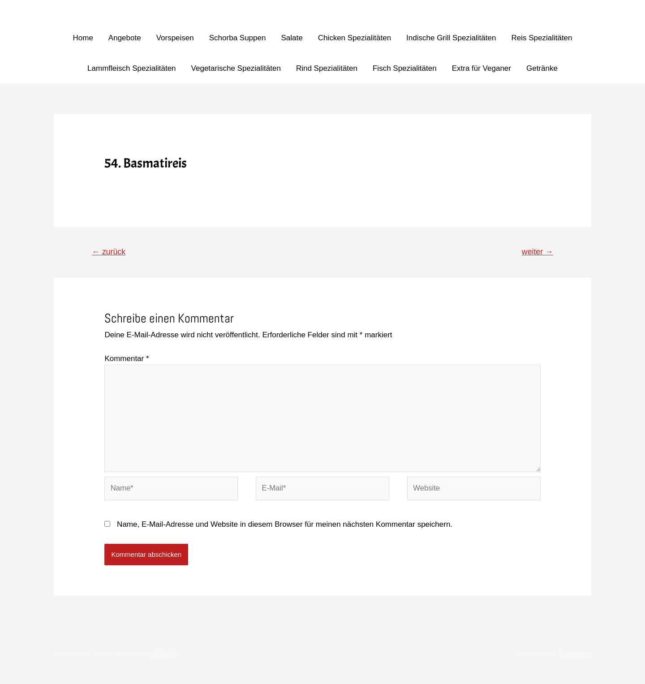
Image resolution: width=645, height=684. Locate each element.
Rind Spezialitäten (326, 68)
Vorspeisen (175, 38)
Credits (163, 657)
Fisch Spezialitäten (405, 68)
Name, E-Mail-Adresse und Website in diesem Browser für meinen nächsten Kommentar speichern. (284, 527)
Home (83, 38)
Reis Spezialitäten (541, 38)
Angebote (124, 38)
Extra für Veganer (481, 68)
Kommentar (126, 359)
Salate (291, 38)
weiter (537, 251)
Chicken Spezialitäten (354, 38)
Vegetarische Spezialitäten (236, 68)
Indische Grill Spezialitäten (451, 38)
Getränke (542, 68)
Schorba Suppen (237, 38)
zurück (109, 251)
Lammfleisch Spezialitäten (131, 68)
